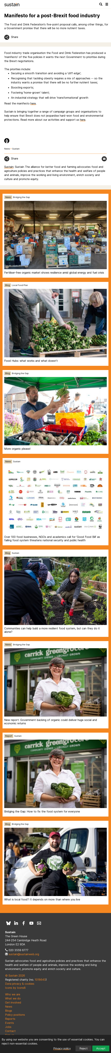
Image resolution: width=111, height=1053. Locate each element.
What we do (13, 998)
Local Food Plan (20, 285)
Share (14, 37)
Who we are (12, 994)
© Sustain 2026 (15, 975)
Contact (10, 1031)
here (33, 103)
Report (8, 736)
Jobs (8, 1027)
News (7, 148)
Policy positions (15, 1014)
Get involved (13, 1002)
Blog (7, 285)
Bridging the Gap (21, 197)
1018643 (40, 979)
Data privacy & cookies (19, 983)
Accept (100, 1048)
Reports (10, 1018)
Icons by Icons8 (15, 987)
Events (9, 1023)
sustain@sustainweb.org (24, 954)
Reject (83, 1048)
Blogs (8, 1010)
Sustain (16, 148)
